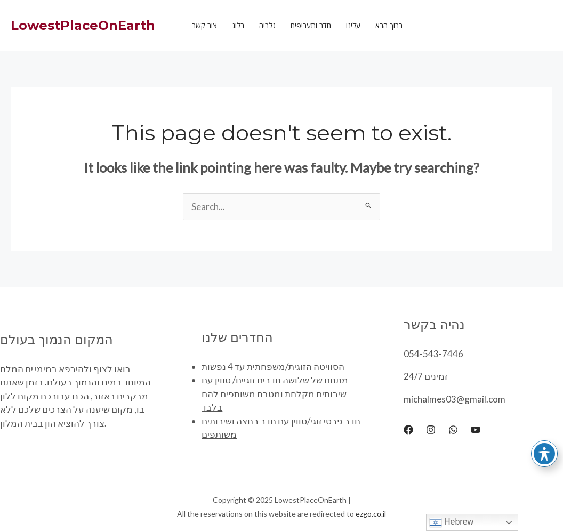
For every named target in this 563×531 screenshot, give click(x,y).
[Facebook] (408, 430)
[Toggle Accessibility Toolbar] (544, 453)
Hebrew (451, 522)
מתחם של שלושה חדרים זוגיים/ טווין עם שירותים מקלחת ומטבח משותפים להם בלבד (275, 393)
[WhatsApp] (453, 430)
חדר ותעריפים (311, 25)
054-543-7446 (433, 353)
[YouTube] (475, 430)
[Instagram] (431, 430)
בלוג (238, 25)
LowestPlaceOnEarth (83, 25)
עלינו (353, 25)
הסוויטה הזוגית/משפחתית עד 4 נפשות (273, 366)
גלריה (267, 25)
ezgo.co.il (371, 513)
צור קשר (204, 25)
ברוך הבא (389, 25)
